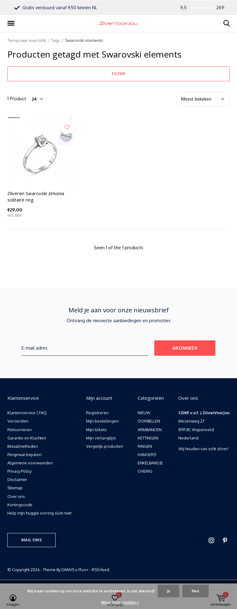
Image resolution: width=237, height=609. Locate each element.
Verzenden (17, 421)
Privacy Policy (19, 471)
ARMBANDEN (150, 429)
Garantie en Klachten (26, 437)
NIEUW (144, 412)
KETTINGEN (148, 437)
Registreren (97, 412)
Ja (168, 591)
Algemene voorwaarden (30, 462)
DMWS (67, 569)
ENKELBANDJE (150, 462)
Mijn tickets (96, 429)
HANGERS (147, 454)
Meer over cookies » (120, 602)
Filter (118, 73)
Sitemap (15, 487)
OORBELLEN (149, 421)
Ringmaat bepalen (24, 454)
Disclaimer (17, 479)
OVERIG (145, 471)
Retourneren (19, 429)
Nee (195, 591)
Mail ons (31, 539)
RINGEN (145, 446)
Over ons (16, 496)
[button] (12, 23)
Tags (55, 40)
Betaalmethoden (22, 446)
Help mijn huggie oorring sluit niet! (39, 513)
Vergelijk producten (104, 446)
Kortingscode (19, 504)
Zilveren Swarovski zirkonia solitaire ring (35, 196)
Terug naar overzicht (26, 40)
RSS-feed (100, 569)
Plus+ (83, 569)
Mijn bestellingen (102, 421)
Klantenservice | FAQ (27, 412)
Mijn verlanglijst (101, 437)
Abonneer (185, 348)
